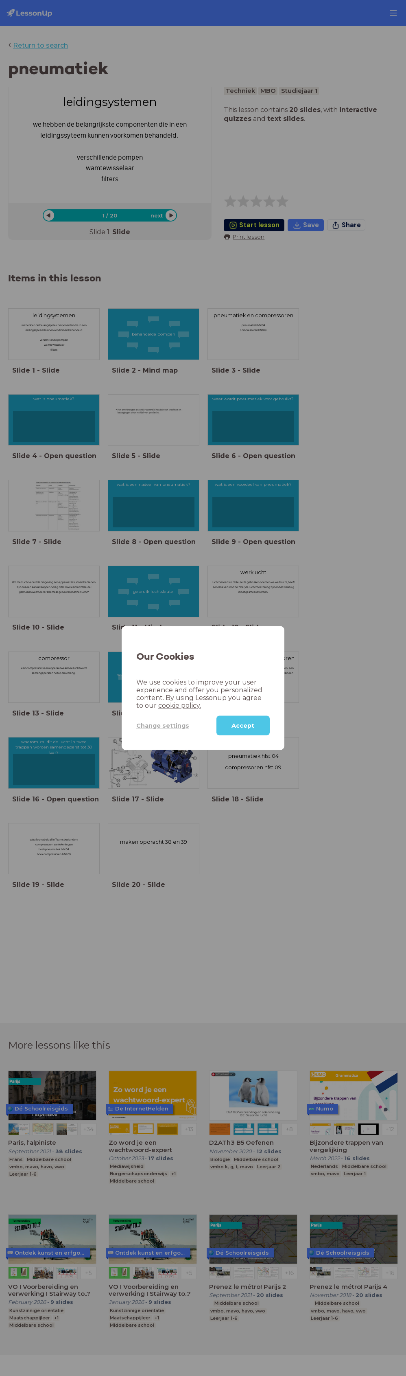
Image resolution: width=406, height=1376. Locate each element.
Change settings (162, 725)
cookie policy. (179, 705)
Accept (242, 725)
